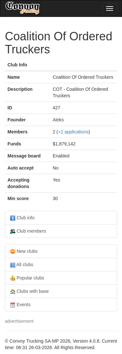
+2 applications (73, 131)
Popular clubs (27, 278)
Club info (22, 218)
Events (20, 304)
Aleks (58, 119)
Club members (28, 231)
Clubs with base (29, 291)
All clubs (21, 264)
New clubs (23, 251)
